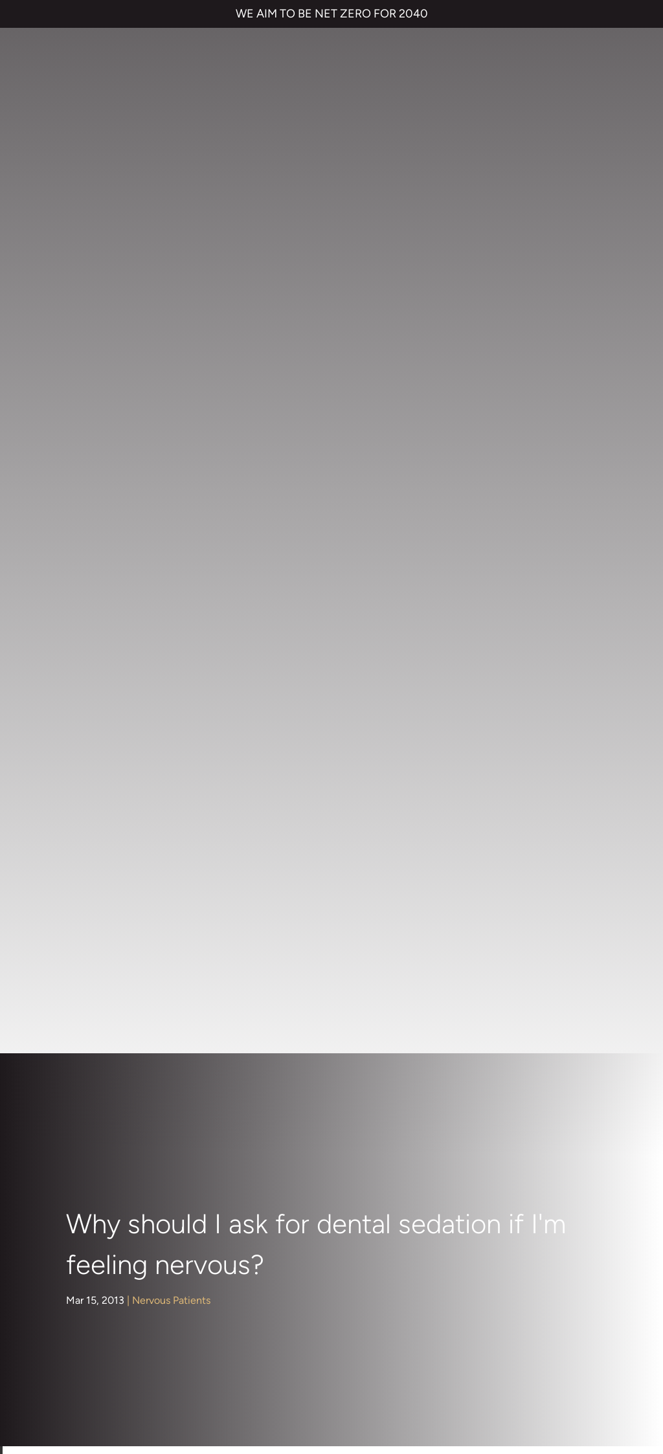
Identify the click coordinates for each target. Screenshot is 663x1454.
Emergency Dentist (340, 1162)
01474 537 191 (339, 1222)
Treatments (102, 804)
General (94, 649)
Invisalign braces (334, 1059)
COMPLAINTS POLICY (273, 1353)
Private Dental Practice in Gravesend (101, 1398)
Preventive (101, 758)
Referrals (559, 1033)
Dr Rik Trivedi (356, 820)
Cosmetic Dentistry (95, 550)
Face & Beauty (109, 627)
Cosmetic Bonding (339, 1110)
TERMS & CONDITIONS (72, 1353)
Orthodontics (106, 736)
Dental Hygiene (112, 582)
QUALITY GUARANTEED (487, 1353)
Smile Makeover (333, 1136)
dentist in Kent (507, 444)
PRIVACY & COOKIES (174, 1353)
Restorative (102, 782)
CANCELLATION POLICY (378, 1353)
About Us (97, 478)
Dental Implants (112, 604)
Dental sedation (265, 525)
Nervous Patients (171, 249)
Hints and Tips (109, 673)
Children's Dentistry (95, 509)
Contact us (485, 1033)
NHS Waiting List (513, 1070)
